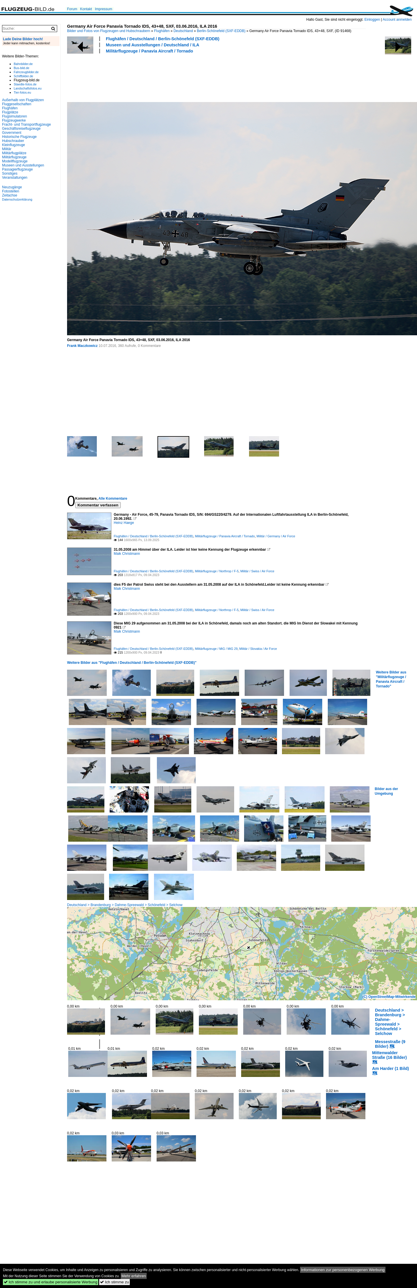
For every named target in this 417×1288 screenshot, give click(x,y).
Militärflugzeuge (14, 157)
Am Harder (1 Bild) (390, 1068)
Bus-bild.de (21, 68)
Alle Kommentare (112, 498)
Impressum (103, 9)
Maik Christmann (127, 554)
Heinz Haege (124, 523)
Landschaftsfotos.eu (27, 88)
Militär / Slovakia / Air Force (258, 648)
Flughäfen (161, 31)
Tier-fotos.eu (22, 92)
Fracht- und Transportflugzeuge (26, 124)
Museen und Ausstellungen (23, 165)
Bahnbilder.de (23, 64)
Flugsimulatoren (14, 116)
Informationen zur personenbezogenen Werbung (343, 1270)
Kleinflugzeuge (13, 145)
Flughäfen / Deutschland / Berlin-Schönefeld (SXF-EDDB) (162, 38)
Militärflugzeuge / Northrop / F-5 (217, 571)
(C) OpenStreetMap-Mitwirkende (389, 997)
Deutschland (183, 31)
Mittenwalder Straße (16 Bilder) (389, 1055)
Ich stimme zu (114, 1282)
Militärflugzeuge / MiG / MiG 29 (216, 648)
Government (11, 133)
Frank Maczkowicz (82, 346)
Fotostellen (10, 191)
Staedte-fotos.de (25, 84)
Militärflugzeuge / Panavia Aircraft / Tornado (149, 51)
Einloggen (372, 19)
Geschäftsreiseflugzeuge (21, 129)
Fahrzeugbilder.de (26, 72)
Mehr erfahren (134, 1276)
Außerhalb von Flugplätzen (23, 100)
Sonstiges (9, 173)
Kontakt (86, 9)
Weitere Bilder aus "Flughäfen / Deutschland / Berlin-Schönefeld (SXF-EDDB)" (132, 663)
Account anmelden (397, 19)
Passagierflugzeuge (17, 169)
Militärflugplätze (14, 153)
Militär (6, 149)
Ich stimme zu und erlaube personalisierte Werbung (50, 1282)
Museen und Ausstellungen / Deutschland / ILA (152, 45)
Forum (72, 9)
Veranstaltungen (14, 178)
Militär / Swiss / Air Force (257, 571)
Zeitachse (9, 195)
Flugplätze (10, 112)
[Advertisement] (173, 77)
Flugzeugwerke (14, 120)
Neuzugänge (12, 187)
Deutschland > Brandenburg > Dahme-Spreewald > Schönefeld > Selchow (125, 905)
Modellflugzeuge (14, 161)
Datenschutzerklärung (17, 199)
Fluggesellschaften (16, 104)
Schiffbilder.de (23, 76)
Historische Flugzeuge (19, 137)
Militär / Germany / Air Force (276, 536)
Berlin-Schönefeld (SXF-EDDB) (221, 31)
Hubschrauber (13, 141)
